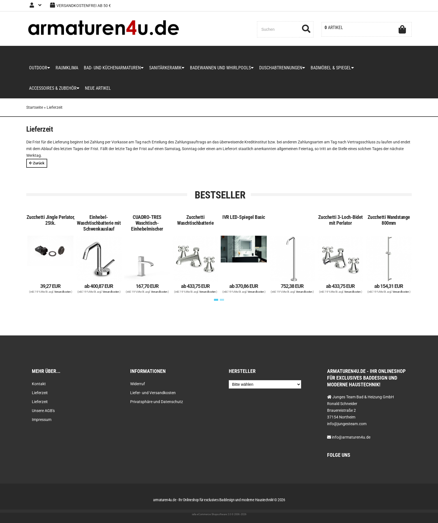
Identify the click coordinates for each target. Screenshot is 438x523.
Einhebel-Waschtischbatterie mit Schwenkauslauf (99, 223)
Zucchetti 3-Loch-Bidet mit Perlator (340, 220)
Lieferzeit (40, 393)
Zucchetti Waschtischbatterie (195, 220)
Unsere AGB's (43, 410)
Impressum (41, 419)
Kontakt (39, 384)
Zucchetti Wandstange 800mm (389, 220)
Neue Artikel (98, 88)
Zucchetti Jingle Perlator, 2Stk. (51, 220)
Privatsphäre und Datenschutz (156, 401)
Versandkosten (62, 291)
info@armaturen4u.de (351, 437)
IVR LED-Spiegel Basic (243, 217)
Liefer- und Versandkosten (153, 393)
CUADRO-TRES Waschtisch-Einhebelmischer (147, 223)
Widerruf (137, 384)
